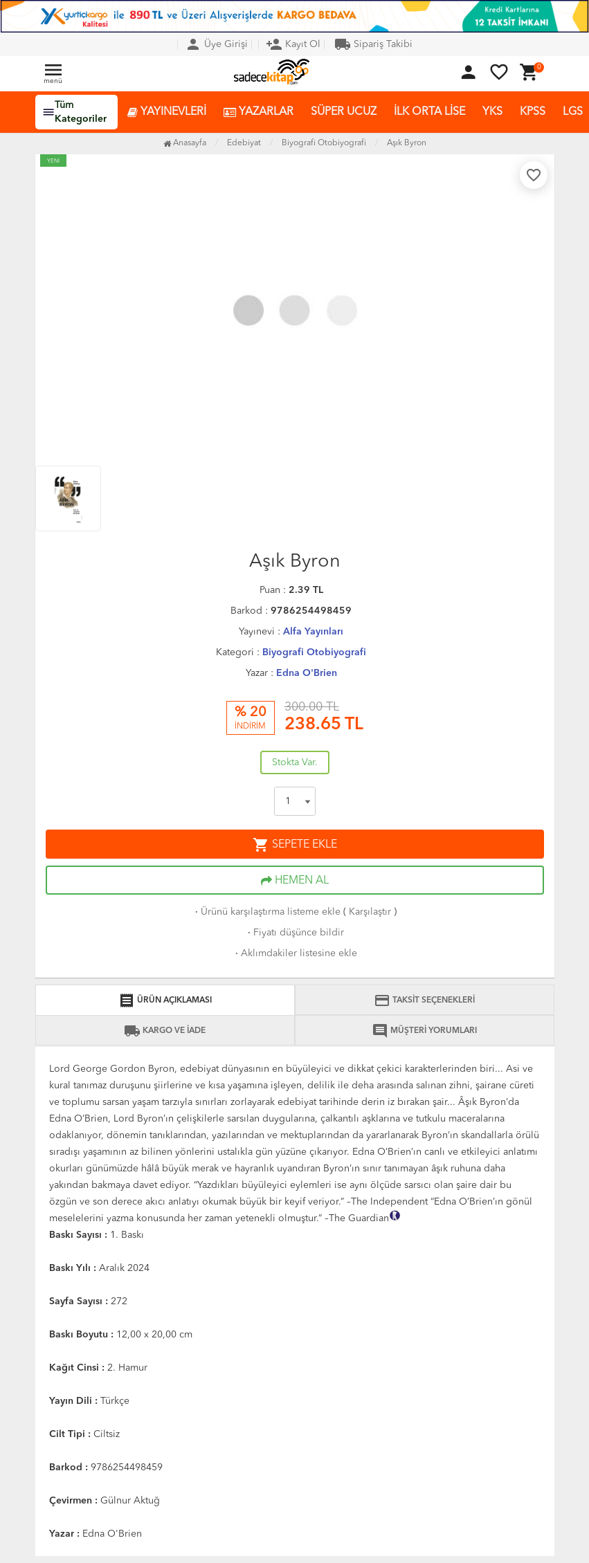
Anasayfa (184, 143)
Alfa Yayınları (313, 632)
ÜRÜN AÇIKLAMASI (165, 1000)
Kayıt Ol (293, 44)
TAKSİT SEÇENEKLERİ (424, 1000)
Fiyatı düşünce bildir (294, 933)
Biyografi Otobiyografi (314, 652)
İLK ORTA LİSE (429, 112)
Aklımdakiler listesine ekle (295, 953)
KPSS (532, 112)
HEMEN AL (295, 881)
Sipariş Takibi (373, 44)
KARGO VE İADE (165, 1031)
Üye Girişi (216, 44)
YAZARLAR (258, 112)
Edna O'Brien (306, 673)
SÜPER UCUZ (344, 112)
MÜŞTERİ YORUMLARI (424, 1031)
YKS (492, 112)
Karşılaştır (370, 912)
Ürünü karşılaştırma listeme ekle (266, 912)
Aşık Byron (406, 143)
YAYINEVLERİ (166, 112)
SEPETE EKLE (295, 845)
